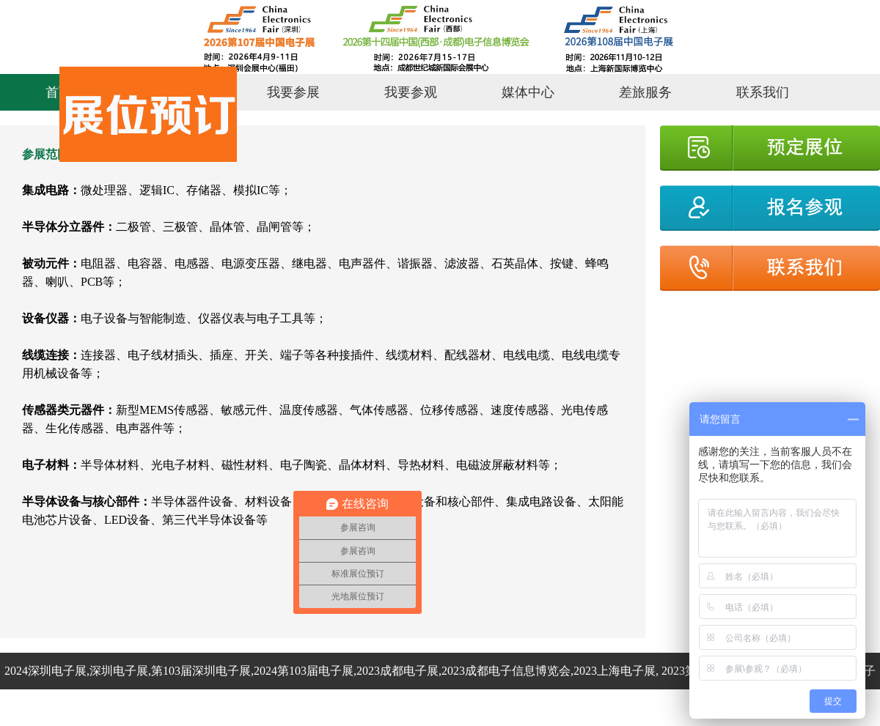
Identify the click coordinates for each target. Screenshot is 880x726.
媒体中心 (528, 92)
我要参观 (410, 92)
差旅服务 (645, 92)
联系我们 (762, 92)
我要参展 (293, 92)
